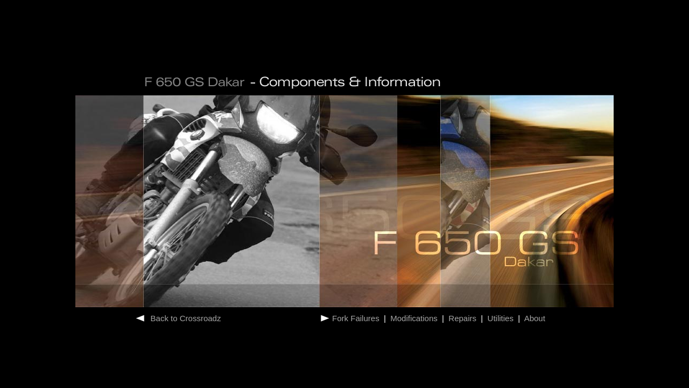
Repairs (462, 318)
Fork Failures (357, 318)
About (533, 318)
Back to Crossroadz (186, 318)
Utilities (500, 318)
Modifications (414, 318)
